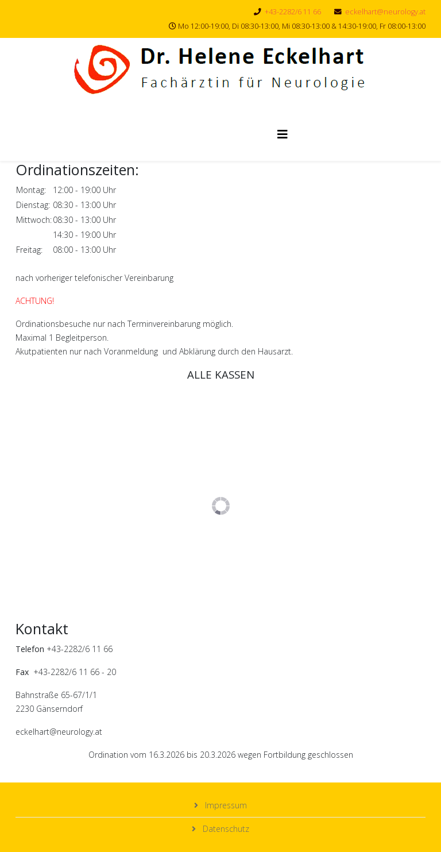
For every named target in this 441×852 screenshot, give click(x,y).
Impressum (225, 805)
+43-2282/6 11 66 (293, 12)
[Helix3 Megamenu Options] (282, 134)
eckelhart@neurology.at (385, 12)
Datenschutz (224, 828)
